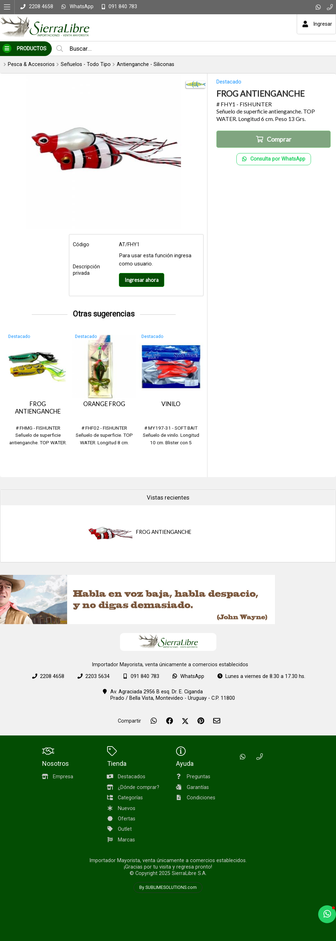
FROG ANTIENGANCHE (38, 407)
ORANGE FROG (104, 404)
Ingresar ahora (142, 280)
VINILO (170, 404)
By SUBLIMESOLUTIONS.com (168, 887)
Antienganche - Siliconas (145, 64)
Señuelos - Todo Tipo (86, 64)
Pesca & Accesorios (31, 64)
